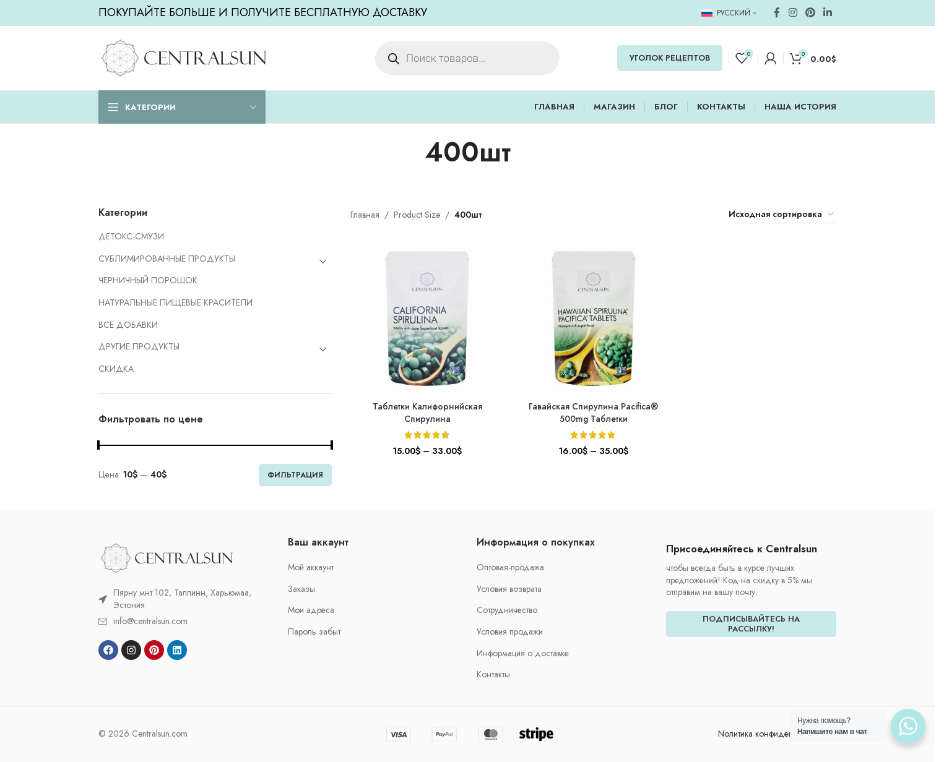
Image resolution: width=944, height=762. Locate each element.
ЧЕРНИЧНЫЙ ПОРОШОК (147, 280)
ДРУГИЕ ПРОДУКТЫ (139, 346)
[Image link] (166, 557)
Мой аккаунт (311, 567)
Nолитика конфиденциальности (777, 733)
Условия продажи (510, 632)
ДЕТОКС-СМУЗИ (131, 236)
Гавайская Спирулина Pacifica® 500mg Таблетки (593, 412)
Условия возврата (509, 589)
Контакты (493, 674)
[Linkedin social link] (828, 12)
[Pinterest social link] (810, 12)
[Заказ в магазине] (781, 214)
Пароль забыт (314, 632)
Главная (364, 214)
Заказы (301, 589)
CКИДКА (116, 368)
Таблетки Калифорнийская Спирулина (427, 412)
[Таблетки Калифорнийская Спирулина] (427, 318)
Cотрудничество (507, 610)
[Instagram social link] (792, 12)
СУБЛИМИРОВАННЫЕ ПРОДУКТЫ (166, 258)
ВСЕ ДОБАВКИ (128, 325)
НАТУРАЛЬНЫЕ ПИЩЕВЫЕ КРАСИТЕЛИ (175, 302)
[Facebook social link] (776, 12)
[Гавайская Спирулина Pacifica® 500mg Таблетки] (593, 318)
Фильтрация (295, 475)
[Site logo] (183, 57)
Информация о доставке (523, 653)
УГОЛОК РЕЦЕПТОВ (670, 58)
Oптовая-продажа (510, 567)
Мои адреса (311, 610)
